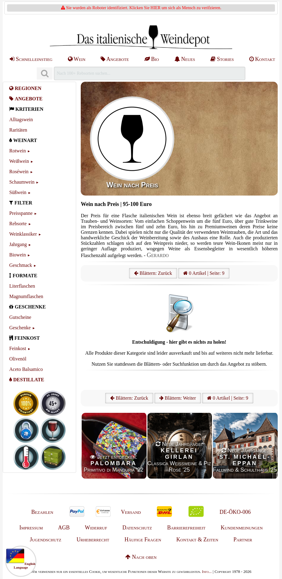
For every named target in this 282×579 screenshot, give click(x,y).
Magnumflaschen (26, 296)
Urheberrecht (92, 539)
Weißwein (19, 161)
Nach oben (141, 557)
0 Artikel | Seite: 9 (203, 273)
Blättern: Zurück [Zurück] (129, 398)
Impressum (31, 528)
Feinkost (17, 348)
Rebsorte (18, 223)
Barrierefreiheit (186, 528)
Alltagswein (21, 119)
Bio (151, 59)
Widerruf (96, 528)
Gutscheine (20, 317)
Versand (131, 512)
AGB (64, 528)
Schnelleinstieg (31, 59)
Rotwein (17, 150)
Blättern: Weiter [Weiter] (177, 398)
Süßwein (17, 192)
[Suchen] (45, 73)
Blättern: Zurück (153, 273)
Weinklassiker (23, 234)
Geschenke (20, 327)
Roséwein (18, 171)
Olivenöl (17, 358)
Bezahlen (42, 512)
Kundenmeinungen (242, 528)
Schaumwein (22, 182)
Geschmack (20, 265)
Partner (242, 539)
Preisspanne (20, 213)
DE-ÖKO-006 (235, 512)
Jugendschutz (45, 539)
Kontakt (262, 59)
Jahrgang (18, 244)
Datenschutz (137, 528)
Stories (222, 59)
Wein (77, 59)
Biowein (17, 254)
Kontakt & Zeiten (197, 539)
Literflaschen (22, 286)
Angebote (115, 59)
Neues (184, 59)
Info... (207, 571)
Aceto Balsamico (26, 369)
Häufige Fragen (142, 539)
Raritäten (18, 130)
